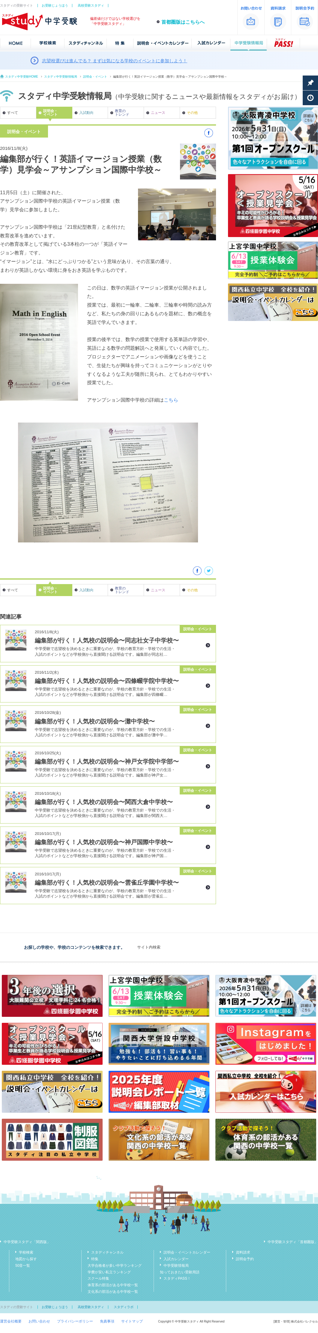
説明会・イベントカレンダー (187, 1252)
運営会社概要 (11, 1321)
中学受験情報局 (176, 1265)
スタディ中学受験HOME (21, 76)
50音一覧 (22, 1265)
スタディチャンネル (107, 1252)
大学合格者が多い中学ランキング (115, 1265)
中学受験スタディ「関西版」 (27, 1242)
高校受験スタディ (91, 5)
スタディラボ (124, 1307)
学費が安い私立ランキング (109, 1272)
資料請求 (243, 1252)
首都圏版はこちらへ (183, 22)
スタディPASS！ (177, 1278)
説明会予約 (245, 1259)
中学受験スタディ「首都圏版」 (293, 1242)
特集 (94, 1259)
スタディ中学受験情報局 (60, 76)
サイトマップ (132, 1321)
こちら (171, 399)
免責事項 (107, 1321)
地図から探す (26, 1259)
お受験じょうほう (55, 5)
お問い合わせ (39, 1321)
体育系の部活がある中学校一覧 (113, 1285)
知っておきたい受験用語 (180, 1272)
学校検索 (26, 1252)
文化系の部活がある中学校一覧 (113, 1292)
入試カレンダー (176, 1259)
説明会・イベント (95, 76)
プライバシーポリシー (75, 1321)
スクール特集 (98, 1278)
